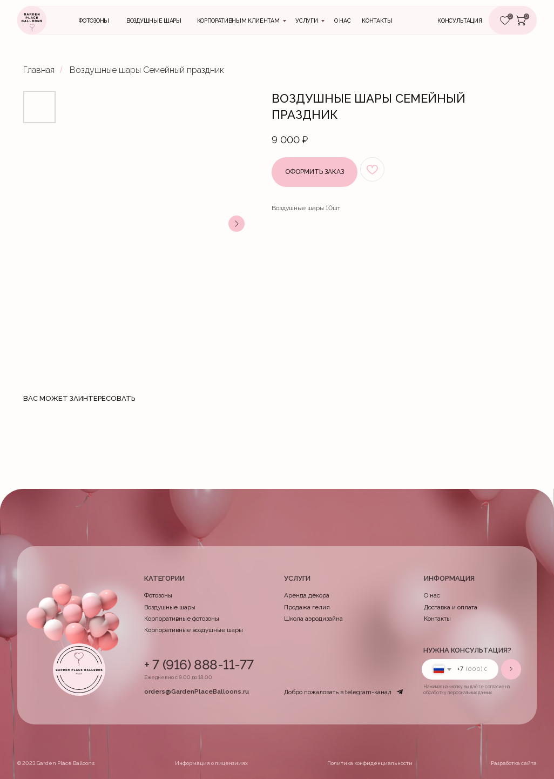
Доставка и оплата (450, 607)
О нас (342, 20)
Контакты (437, 618)
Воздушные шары (153, 20)
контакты (377, 20)
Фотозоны (94, 20)
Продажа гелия (307, 607)
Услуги (306, 20)
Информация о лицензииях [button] (211, 763)
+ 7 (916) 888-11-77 (198, 665)
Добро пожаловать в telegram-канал (337, 692)
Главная (39, 70)
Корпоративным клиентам (238, 20)
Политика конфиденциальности (370, 763)
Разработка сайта (514, 763)
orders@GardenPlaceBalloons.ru (196, 691)
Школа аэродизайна (313, 618)
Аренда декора (306, 595)
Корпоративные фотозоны (181, 618)
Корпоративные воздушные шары (193, 630)
